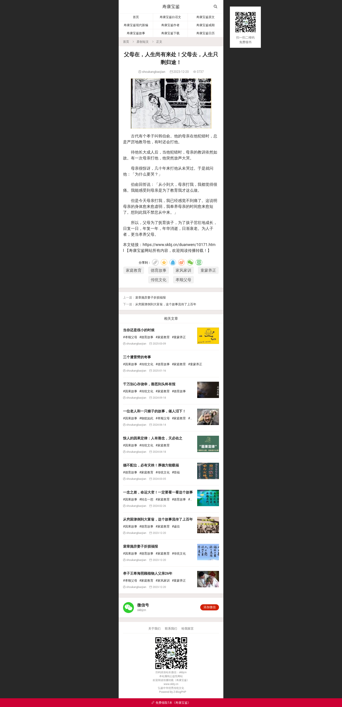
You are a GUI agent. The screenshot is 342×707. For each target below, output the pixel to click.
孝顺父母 (183, 279)
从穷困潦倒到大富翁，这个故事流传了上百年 (165, 304)
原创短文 (143, 41)
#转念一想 (146, 499)
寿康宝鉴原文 (205, 17)
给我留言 (187, 628)
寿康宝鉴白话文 (170, 17)
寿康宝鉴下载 (170, 33)
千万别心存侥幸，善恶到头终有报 (149, 384)
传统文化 (158, 279)
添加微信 (209, 607)
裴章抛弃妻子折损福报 (150, 297)
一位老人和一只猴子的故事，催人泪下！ (154, 411)
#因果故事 (130, 364)
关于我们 (154, 628)
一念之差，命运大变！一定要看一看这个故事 (158, 492)
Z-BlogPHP (179, 691)
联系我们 (171, 628)
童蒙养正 (208, 270)
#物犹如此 (146, 418)
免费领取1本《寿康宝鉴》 (171, 702)
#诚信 (176, 526)
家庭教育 (134, 270)
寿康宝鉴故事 (136, 33)
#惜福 (176, 472)
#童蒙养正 (179, 337)
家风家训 (183, 270)
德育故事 (158, 270)
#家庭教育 (163, 337)
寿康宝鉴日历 (205, 33)
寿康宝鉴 (171, 6)
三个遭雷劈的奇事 (137, 357)
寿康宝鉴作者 (170, 25)
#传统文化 (146, 364)
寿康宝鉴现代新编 (136, 25)
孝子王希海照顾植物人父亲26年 (147, 573)
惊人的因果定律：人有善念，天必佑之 (152, 438)
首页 (136, 17)
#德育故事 (146, 337)
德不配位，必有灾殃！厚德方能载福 (151, 465)
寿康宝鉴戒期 (205, 25)
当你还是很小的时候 (138, 330)
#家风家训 (163, 580)
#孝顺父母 (130, 337)
